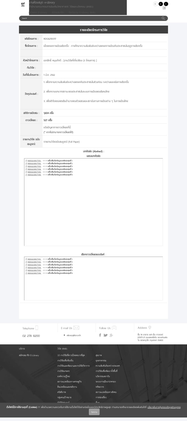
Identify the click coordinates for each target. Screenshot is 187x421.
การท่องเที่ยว (101, 401)
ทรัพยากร (100, 390)
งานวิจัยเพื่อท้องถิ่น (65, 364)
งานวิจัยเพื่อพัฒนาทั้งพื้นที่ (106, 375)
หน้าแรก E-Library (38, 15)
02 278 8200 (31, 339)
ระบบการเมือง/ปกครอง (106, 385)
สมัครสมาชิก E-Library (29, 359)
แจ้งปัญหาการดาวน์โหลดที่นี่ (57, 130)
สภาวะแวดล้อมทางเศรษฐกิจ (69, 385)
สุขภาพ (99, 359)
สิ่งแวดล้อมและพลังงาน (67, 390)
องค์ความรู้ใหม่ (63, 380)
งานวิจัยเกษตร (63, 375)
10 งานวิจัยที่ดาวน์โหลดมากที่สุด (71, 359)
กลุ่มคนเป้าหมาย (64, 401)
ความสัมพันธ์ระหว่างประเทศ (108, 369)
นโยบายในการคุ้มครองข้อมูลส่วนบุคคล (164, 410)
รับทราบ (94, 415)
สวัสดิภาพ (61, 396)
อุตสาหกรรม (101, 364)
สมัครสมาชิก (58, 15)
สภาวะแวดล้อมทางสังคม (106, 396)
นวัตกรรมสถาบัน (103, 380)
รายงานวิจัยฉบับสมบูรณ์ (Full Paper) (62, 145)
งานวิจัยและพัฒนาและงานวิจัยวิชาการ (73, 369)
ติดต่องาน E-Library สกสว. (82, 15)
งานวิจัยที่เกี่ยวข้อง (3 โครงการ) (80, 63)
